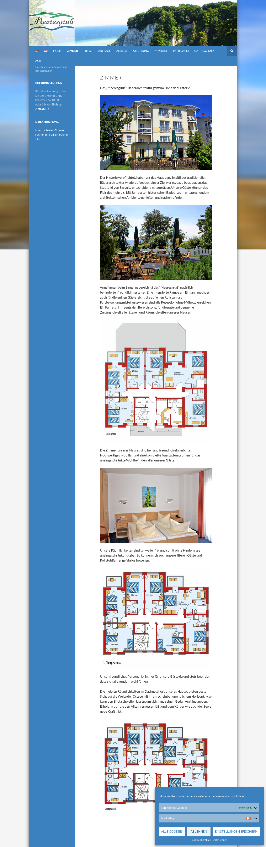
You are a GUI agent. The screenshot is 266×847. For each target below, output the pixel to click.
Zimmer (72, 50)
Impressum (181, 50)
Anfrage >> (42, 108)
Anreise (122, 50)
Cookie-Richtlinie (201, 839)
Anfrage (104, 50)
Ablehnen (199, 831)
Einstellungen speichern (236, 831)
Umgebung (141, 50)
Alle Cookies (172, 831)
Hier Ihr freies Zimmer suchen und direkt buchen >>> (52, 134)
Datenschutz (220, 839)
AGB (38, 60)
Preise (88, 50)
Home (57, 50)
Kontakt (161, 50)
